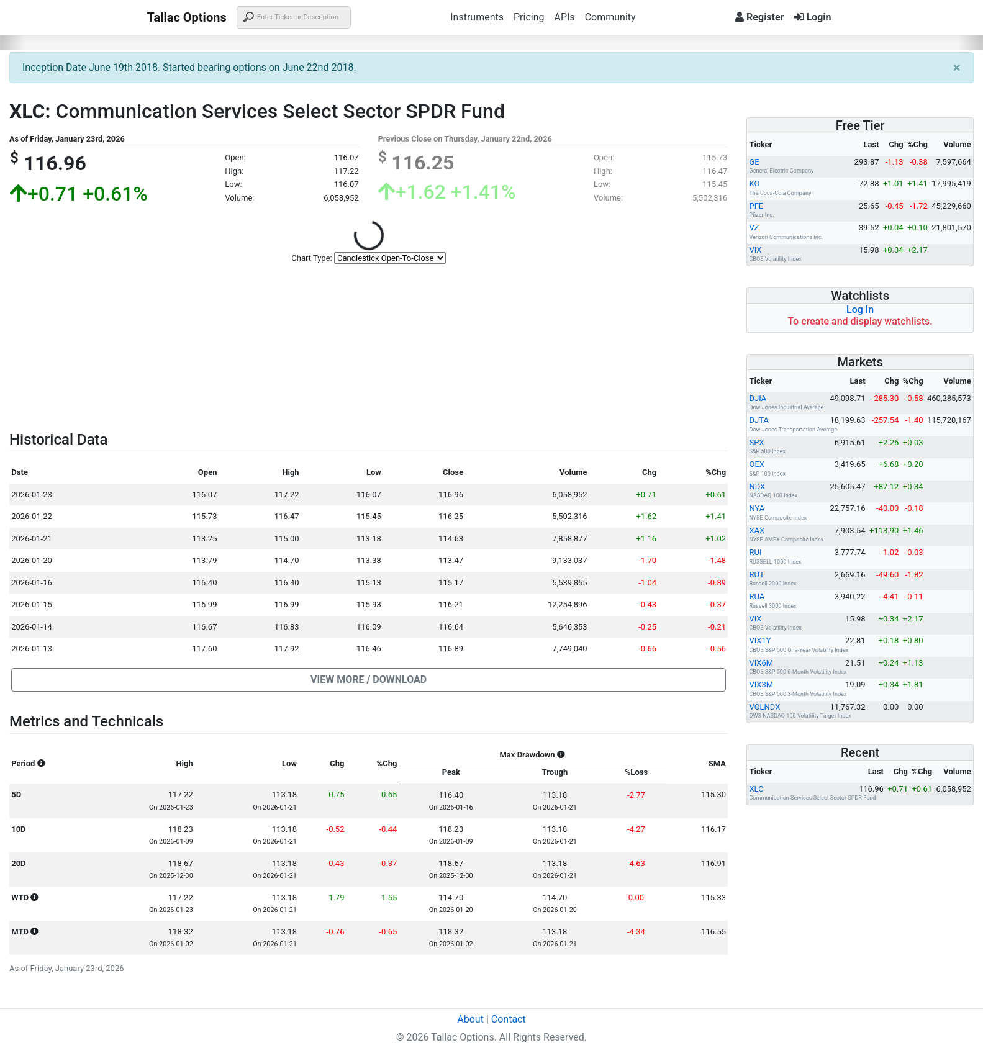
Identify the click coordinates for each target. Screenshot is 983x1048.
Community (610, 17)
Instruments (477, 17)
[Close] (956, 68)
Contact (508, 1019)
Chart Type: (311, 258)
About (470, 1019)
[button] (368, 680)
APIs (564, 17)
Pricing (529, 17)
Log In (860, 309)
